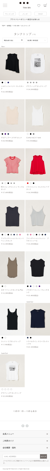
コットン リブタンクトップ (11, 341)
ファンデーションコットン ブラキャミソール (37, 239)
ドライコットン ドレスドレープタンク (37, 188)
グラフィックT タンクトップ (36, 86)
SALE (40, 14)
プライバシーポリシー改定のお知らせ (25, 19)
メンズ (25, 14)
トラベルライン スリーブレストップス (37, 342)
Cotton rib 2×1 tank (33, 137)
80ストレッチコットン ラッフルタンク (12, 188)
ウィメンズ (9, 14)
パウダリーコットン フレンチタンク (37, 291)
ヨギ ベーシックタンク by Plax (12, 290)
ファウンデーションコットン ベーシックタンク (12, 239)
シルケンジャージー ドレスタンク (12, 87)
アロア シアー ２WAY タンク (11, 137)
